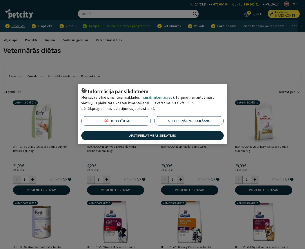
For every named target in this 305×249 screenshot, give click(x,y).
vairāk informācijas (157, 97)
